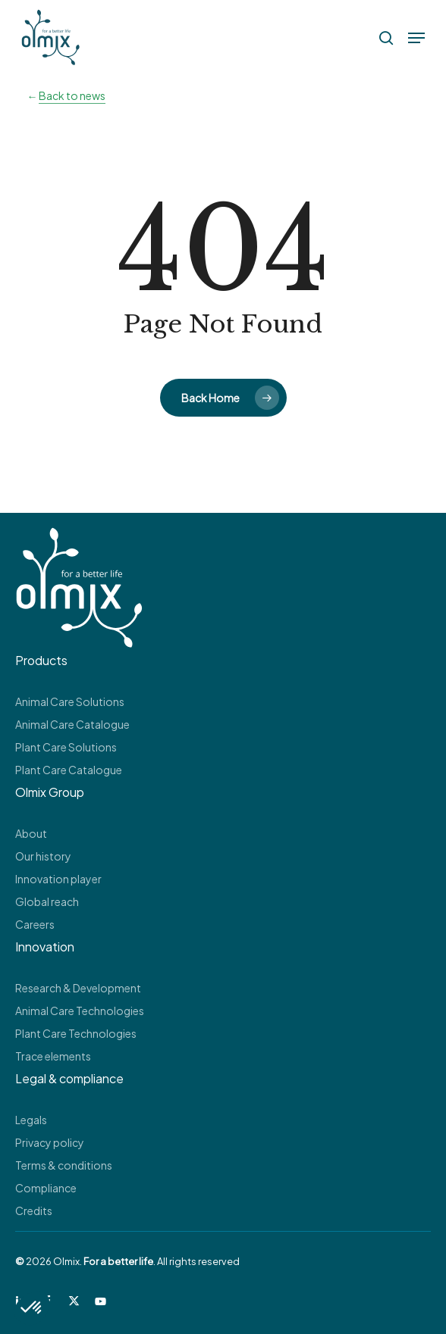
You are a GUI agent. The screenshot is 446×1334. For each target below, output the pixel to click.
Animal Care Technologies (79, 1010)
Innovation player (58, 879)
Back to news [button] (72, 95)
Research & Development (78, 988)
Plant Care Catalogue (68, 769)
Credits (33, 1210)
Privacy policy (49, 1142)
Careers (35, 924)
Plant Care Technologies (76, 1033)
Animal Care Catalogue (72, 724)
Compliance (46, 1188)
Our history (43, 856)
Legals (31, 1119)
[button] (416, 37)
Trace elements (53, 1056)
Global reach (47, 901)
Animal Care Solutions (69, 701)
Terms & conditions (63, 1165)
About (31, 833)
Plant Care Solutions (66, 747)
